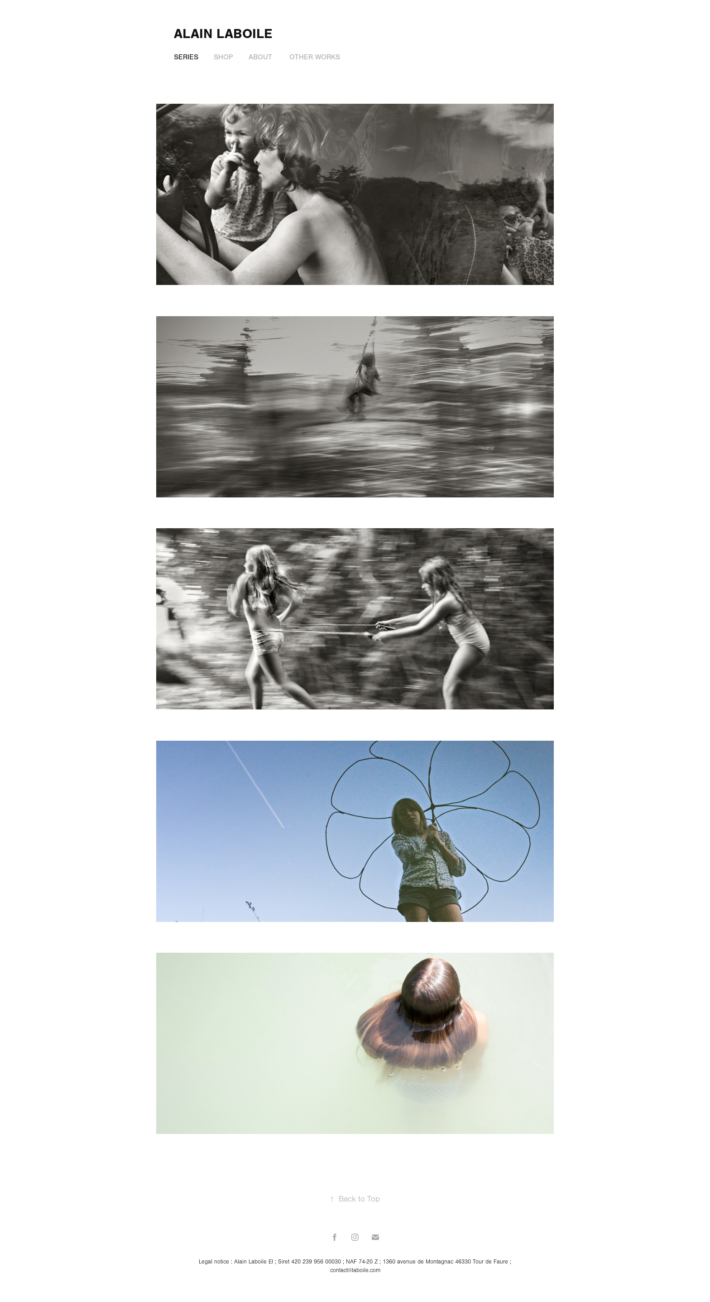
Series (186, 57)
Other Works (314, 57)
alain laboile (223, 34)
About (260, 57)
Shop (223, 57)
